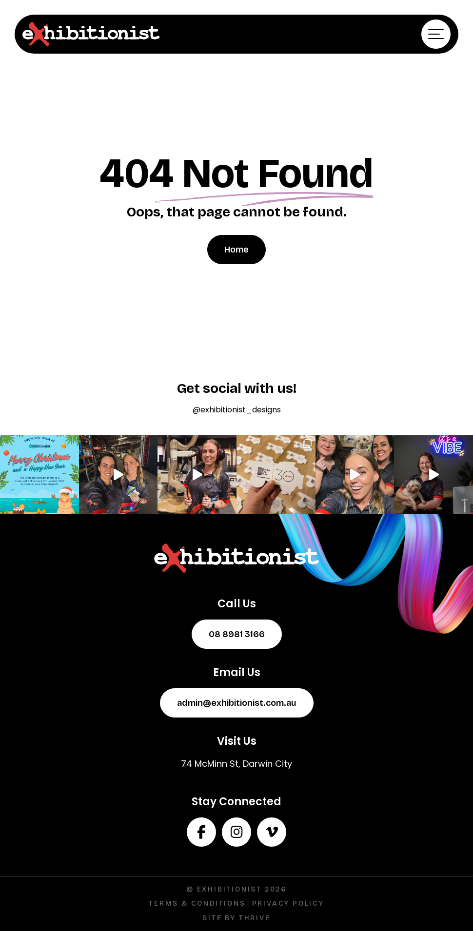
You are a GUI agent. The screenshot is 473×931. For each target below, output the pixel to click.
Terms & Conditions (197, 903)
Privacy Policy (288, 903)
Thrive (255, 918)
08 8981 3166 (237, 634)
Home (236, 249)
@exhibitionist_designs (237, 409)
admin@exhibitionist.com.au (236, 703)
